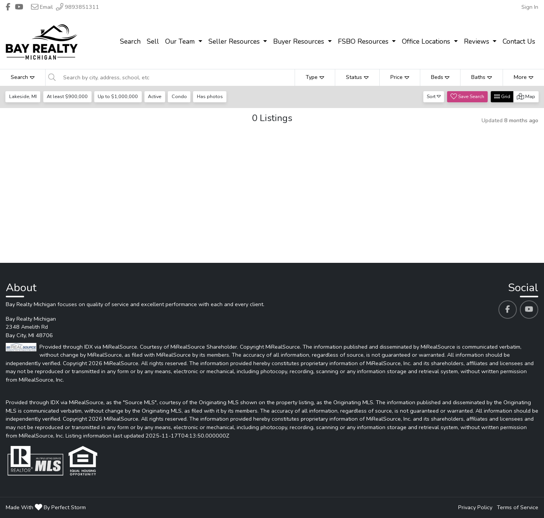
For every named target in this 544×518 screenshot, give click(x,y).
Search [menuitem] (130, 41)
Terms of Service (517, 507)
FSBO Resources (364, 41)
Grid (502, 96)
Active (154, 96)
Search (22, 77)
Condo (179, 96)
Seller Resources (235, 41)
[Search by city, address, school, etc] (177, 77)
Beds (440, 77)
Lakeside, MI (23, 96)
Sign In (529, 7)
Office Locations (427, 41)
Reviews (477, 41)
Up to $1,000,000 (118, 96)
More (523, 77)
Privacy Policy (475, 507)
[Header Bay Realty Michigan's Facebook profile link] (8, 7)
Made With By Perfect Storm (46, 507)
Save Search (467, 96)
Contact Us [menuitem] (519, 41)
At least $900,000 (67, 96)
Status (357, 77)
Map (526, 96)
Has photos (210, 96)
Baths (481, 77)
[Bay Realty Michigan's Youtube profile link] (529, 309)
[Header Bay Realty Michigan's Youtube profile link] (19, 7)
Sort (434, 96)
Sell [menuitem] (153, 41)
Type (315, 77)
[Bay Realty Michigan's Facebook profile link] (507, 309)
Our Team (181, 41)
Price (399, 77)
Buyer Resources (299, 41)
